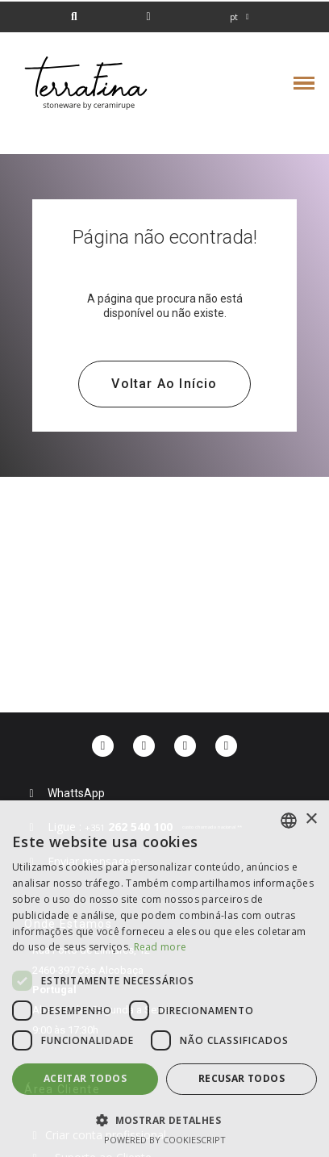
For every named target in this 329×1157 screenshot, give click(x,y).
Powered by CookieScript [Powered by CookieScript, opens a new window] (165, 1140)
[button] (74, 17)
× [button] (311, 819)
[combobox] (289, 820)
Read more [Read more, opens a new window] (160, 947)
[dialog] (164, 978)
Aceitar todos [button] (85, 1078)
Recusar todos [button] (241, 1078)
